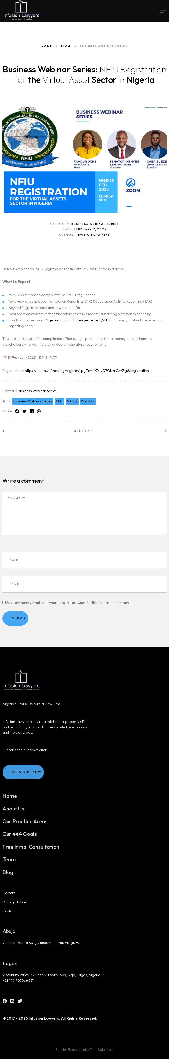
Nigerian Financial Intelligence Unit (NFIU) (78, 320)
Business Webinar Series (37, 391)
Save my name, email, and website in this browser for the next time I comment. (68, 602)
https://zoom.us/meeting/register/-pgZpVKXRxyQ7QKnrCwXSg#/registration (87, 370)
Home (47, 46)
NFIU (59, 401)
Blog (66, 46)
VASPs (72, 401)
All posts (84, 431)
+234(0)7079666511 (18, 980)
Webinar (88, 401)
